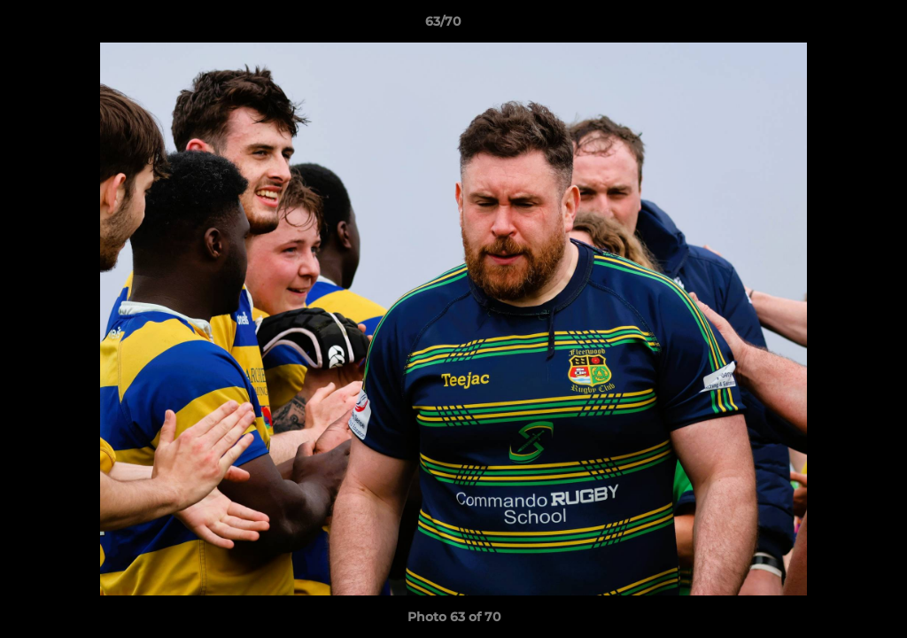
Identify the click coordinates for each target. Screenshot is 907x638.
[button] (832, 26)
